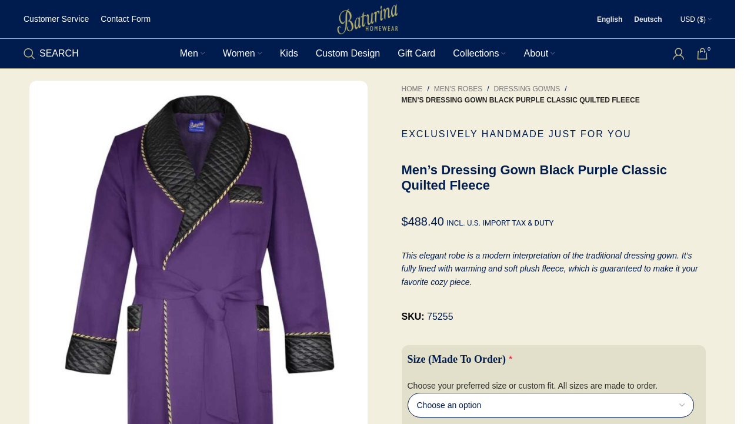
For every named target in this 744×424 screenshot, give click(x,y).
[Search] (51, 53)
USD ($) (693, 19)
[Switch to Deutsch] (648, 19)
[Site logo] (367, 19)
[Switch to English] (609, 19)
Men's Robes (458, 89)
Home (412, 89)
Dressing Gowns (527, 89)
